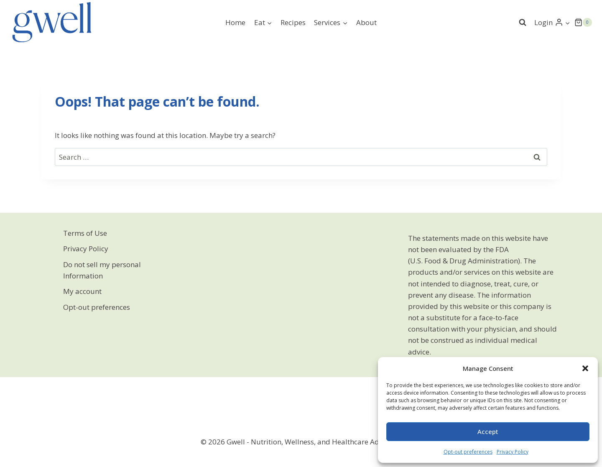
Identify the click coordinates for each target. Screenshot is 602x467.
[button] (585, 368)
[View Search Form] (522, 22)
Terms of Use (85, 233)
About (366, 22)
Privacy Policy (512, 451)
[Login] (552, 23)
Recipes (293, 22)
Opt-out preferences (468, 451)
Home (235, 22)
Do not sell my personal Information (102, 270)
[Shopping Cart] (583, 22)
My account (82, 291)
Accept (487, 431)
